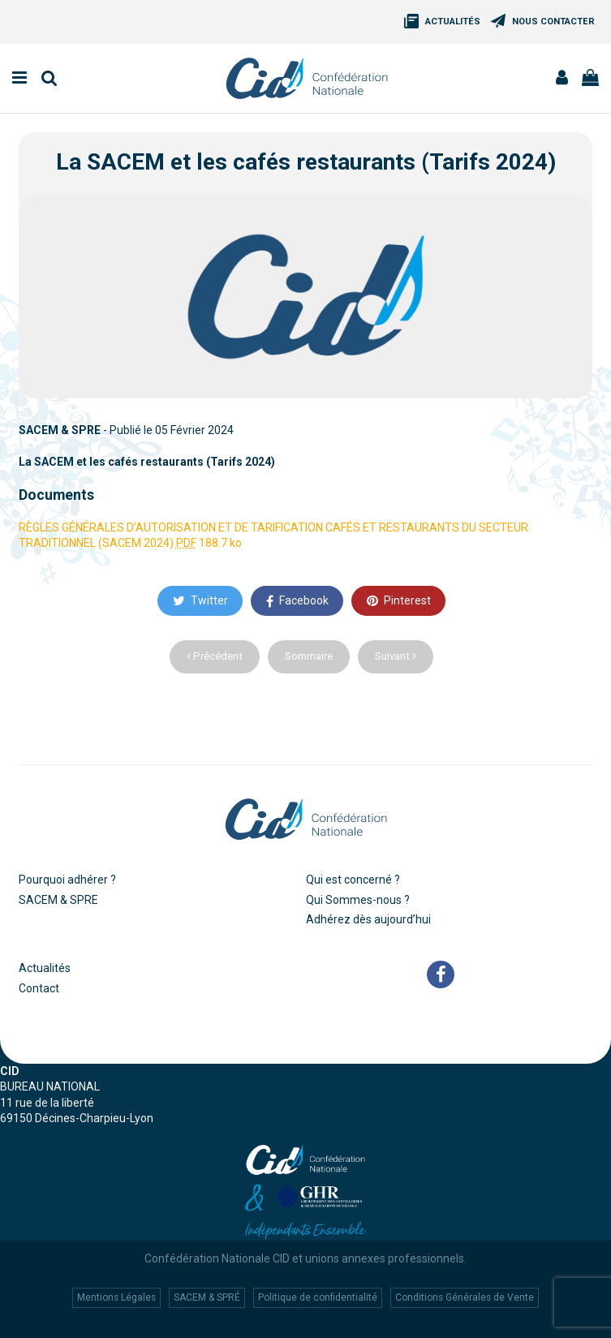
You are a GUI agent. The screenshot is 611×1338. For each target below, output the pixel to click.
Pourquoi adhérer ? (67, 879)
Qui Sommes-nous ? (358, 899)
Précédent (215, 656)
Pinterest (399, 600)
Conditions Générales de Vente (464, 1297)
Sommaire (309, 656)
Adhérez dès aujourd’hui (368, 919)
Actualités (452, 21)
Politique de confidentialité (317, 1297)
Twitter (200, 600)
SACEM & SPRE (58, 899)
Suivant (395, 656)
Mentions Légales (116, 1297)
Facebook (297, 601)
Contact (39, 988)
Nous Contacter (553, 21)
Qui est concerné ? (353, 879)
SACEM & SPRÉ (207, 1297)
